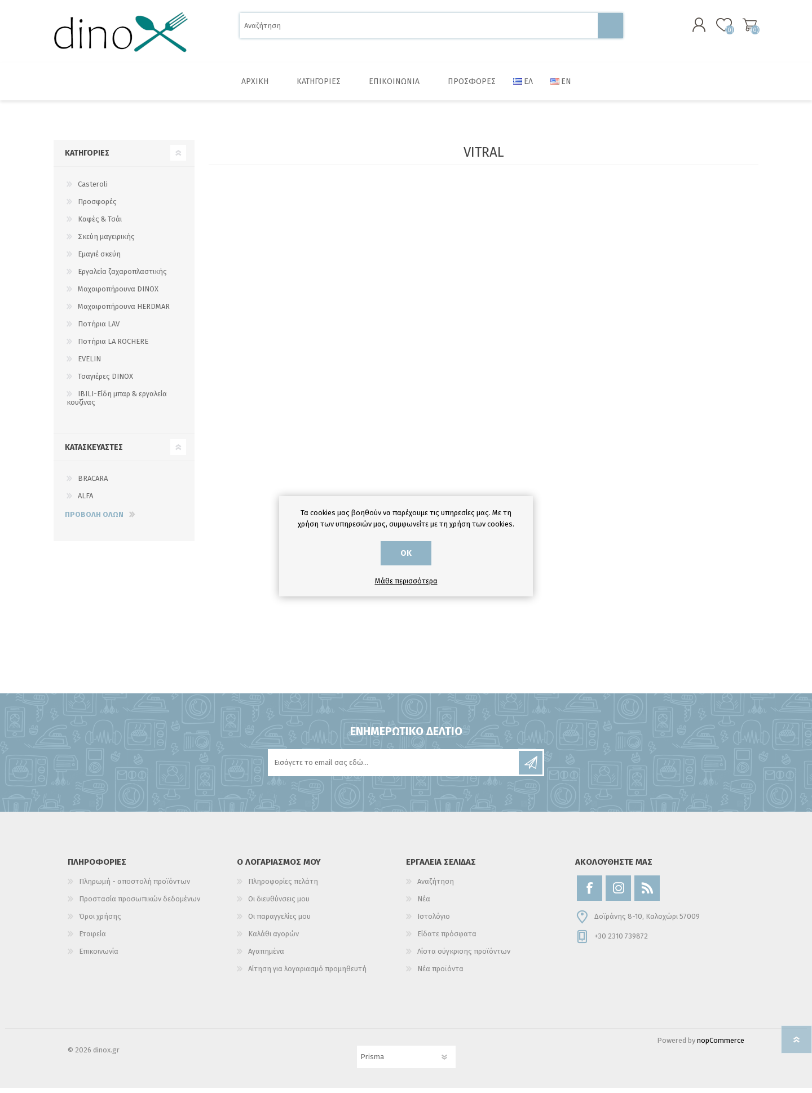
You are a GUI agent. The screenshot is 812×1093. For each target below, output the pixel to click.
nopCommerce (720, 1045)
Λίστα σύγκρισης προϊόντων (463, 956)
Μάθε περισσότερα (406, 581)
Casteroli (93, 189)
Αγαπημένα (266, 956)
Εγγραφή (530, 768)
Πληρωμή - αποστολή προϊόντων (134, 886)
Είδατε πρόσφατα (446, 939)
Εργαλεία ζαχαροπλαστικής (122, 276)
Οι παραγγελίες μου (279, 921)
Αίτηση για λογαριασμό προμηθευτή (307, 974)
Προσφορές (97, 206)
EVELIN (89, 364)
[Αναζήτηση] (419, 28)
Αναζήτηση (610, 28)
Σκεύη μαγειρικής (106, 241)
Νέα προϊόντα (440, 974)
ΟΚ (406, 553)
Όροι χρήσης (100, 921)
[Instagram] (618, 893)
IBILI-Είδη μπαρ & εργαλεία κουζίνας (117, 403)
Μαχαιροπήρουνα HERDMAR (124, 311)
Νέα (423, 904)
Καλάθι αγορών (745, 27)
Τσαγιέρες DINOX (105, 381)
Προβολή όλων (94, 519)
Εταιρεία (92, 939)
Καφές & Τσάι (100, 224)
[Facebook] (589, 893)
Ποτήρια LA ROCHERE (113, 346)
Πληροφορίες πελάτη (283, 886)
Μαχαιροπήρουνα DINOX (118, 294)
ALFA (85, 501)
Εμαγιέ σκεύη (99, 259)
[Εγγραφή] (394, 768)
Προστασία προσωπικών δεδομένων (139, 904)
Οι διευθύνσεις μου (279, 904)
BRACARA (93, 483)
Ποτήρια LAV (99, 329)
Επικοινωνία (98, 956)
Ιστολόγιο (433, 921)
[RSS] (647, 893)
